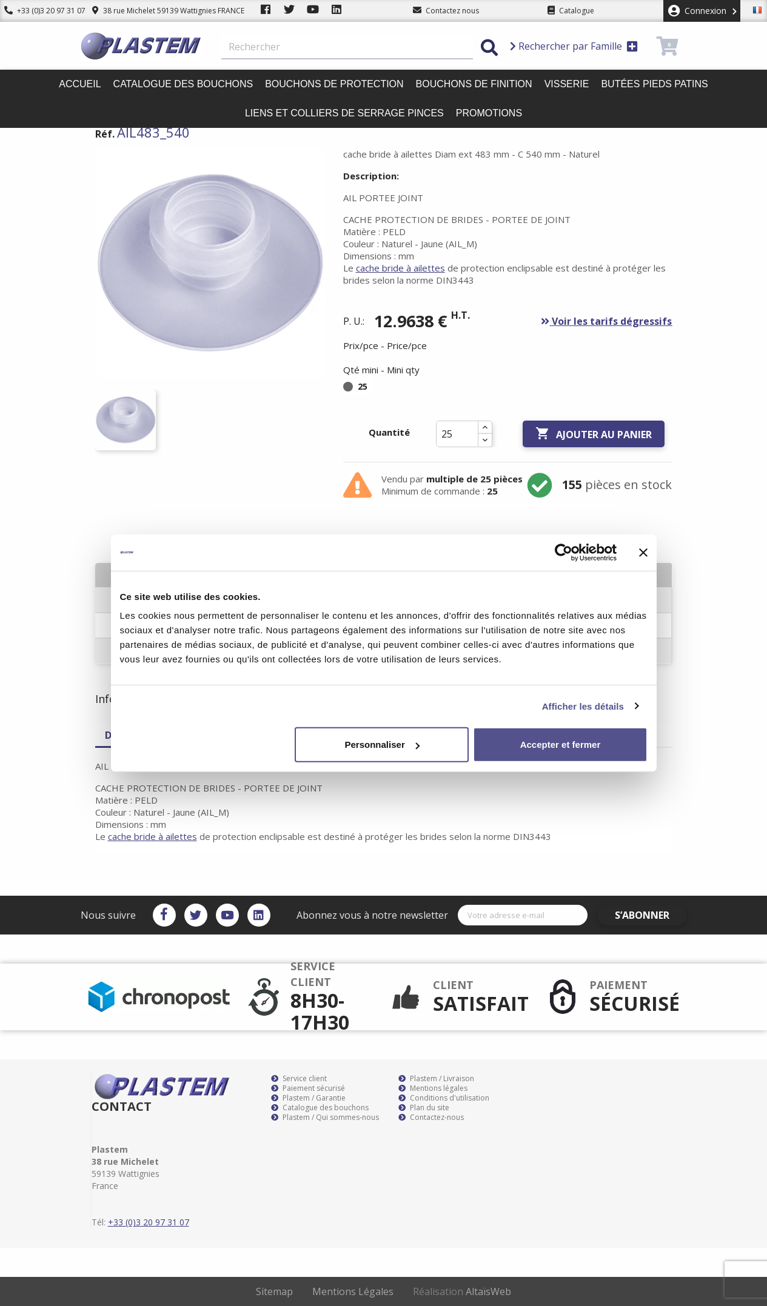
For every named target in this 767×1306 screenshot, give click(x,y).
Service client (299, 1079)
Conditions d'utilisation (443, 1098)
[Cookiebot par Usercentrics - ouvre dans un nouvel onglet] (564, 552)
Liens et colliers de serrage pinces (344, 113)
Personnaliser (382, 744)
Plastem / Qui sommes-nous (325, 1117)
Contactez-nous (431, 1117)
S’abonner (651, 915)
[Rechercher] (347, 47)
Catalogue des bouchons (183, 84)
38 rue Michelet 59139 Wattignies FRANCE (159, 10)
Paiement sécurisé (308, 1088)
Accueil (80, 84)
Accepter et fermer (560, 744)
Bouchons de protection (334, 84)
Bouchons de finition (474, 84)
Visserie (566, 84)
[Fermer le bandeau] (643, 552)
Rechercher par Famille (574, 46)
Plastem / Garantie (308, 1098)
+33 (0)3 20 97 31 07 (40, 10)
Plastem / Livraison (436, 1079)
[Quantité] (457, 434)
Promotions (489, 113)
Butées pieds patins (654, 84)
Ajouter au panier (593, 434)
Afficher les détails (583, 706)
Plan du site (423, 1108)
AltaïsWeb (488, 1291)
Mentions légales (432, 1088)
